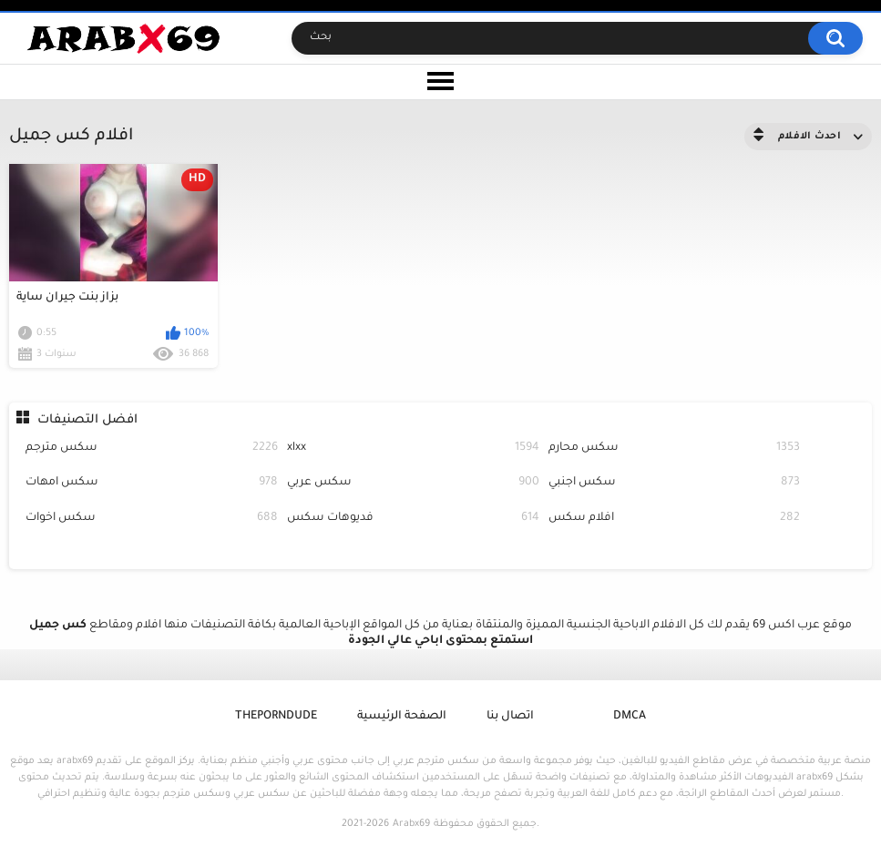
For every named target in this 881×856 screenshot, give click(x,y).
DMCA (629, 716)
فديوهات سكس (413, 518)
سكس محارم (674, 448)
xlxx (413, 448)
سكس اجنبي (674, 483)
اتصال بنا (510, 716)
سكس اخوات (152, 518)
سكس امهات (152, 483)
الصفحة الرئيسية (401, 716)
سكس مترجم (152, 448)
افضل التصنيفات (87, 420)
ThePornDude (276, 716)
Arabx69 (411, 824)
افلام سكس (674, 518)
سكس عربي (413, 483)
